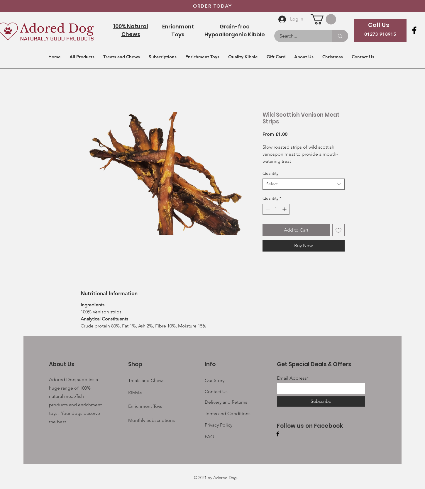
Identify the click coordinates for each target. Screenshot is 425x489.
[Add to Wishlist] (338, 230)
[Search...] (299, 36)
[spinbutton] (276, 209)
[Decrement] (267, 209)
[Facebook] (414, 30)
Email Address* (293, 378)
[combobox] (304, 184)
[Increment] (285, 209)
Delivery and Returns (226, 402)
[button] (323, 19)
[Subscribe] (321, 401)
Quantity (270, 173)
